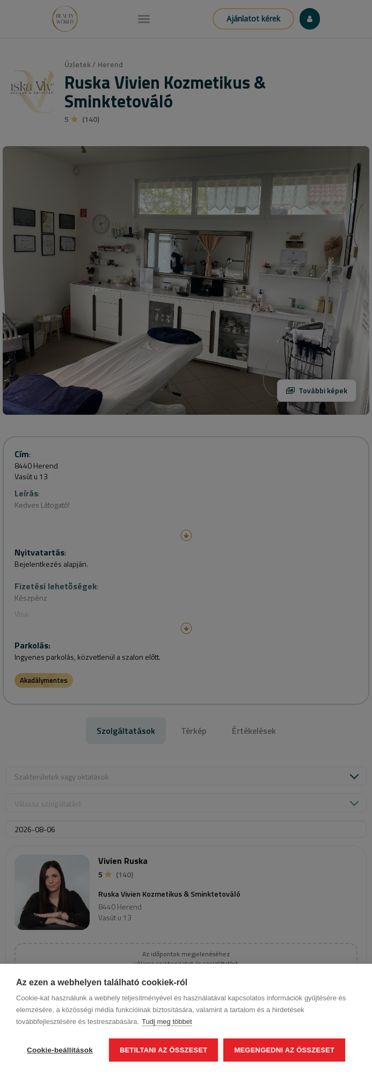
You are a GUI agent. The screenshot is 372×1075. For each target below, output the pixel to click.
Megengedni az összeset (284, 1050)
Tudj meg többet (167, 1022)
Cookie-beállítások (60, 1050)
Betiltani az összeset (164, 1050)
